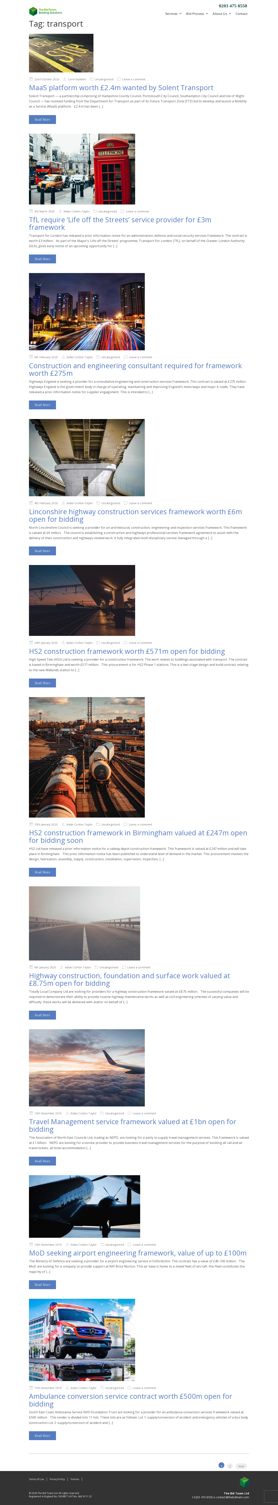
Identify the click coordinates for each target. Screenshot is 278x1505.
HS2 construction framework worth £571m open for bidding (127, 651)
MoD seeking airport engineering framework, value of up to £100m (138, 1253)
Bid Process (197, 13)
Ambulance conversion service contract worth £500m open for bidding (130, 1400)
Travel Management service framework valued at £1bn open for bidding (132, 1125)
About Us (222, 13)
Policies (75, 1479)
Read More (42, 119)
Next (241, 1466)
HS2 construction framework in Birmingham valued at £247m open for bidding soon (138, 836)
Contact (241, 13)
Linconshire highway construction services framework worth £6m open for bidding (135, 515)
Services (173, 13)
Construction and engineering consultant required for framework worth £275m (135, 369)
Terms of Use (36, 1479)
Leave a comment (133, 79)
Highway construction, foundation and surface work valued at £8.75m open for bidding (129, 979)
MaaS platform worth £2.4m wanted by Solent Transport (121, 87)
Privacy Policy (57, 1479)
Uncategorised (104, 79)
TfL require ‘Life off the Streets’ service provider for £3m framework (120, 223)
